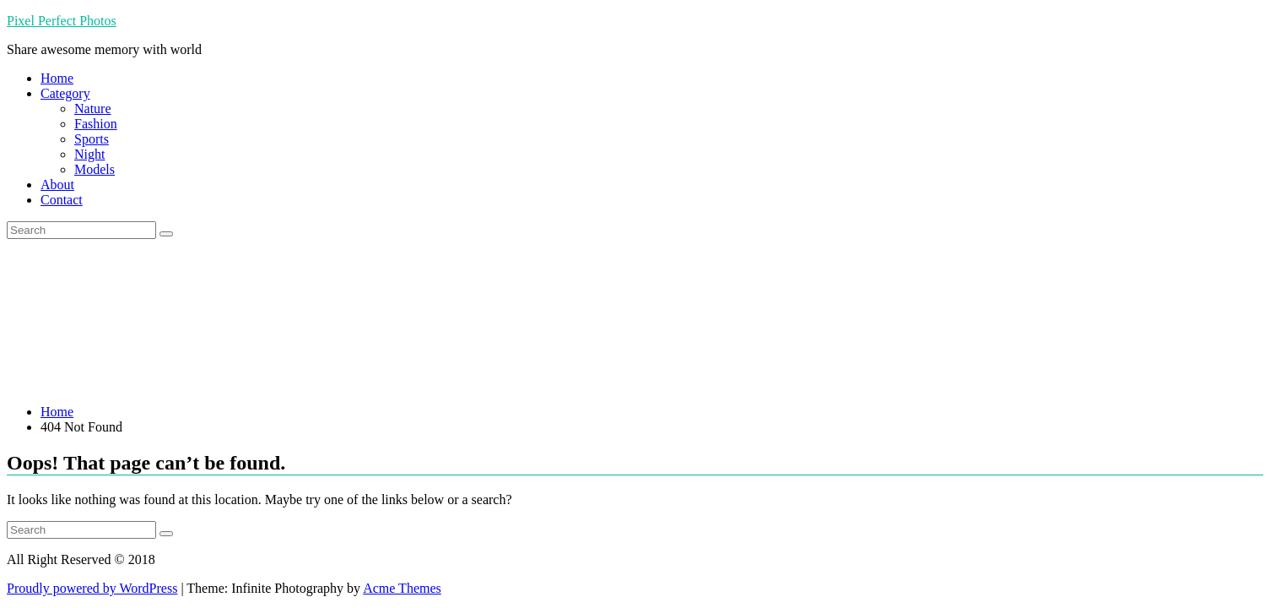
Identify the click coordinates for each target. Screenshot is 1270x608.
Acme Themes (402, 588)
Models (94, 169)
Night (89, 154)
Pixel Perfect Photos (61, 21)
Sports (91, 139)
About (57, 184)
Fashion (95, 124)
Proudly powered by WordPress (92, 588)
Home (57, 78)
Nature (92, 108)
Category (65, 93)
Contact (62, 200)
